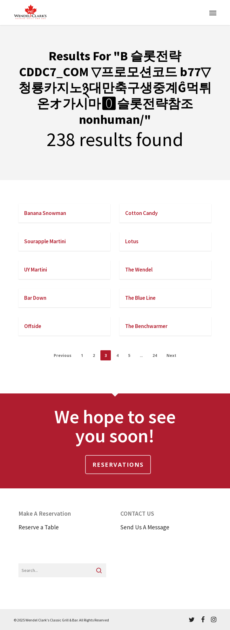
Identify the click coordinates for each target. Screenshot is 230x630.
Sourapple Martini (45, 241)
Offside (32, 326)
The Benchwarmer (146, 326)
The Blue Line (140, 297)
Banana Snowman (45, 213)
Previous (62, 355)
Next (171, 355)
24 (154, 355)
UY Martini (35, 269)
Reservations (118, 464)
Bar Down (35, 297)
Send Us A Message (144, 527)
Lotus (132, 241)
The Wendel (138, 269)
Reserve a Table (38, 527)
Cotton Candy (141, 213)
